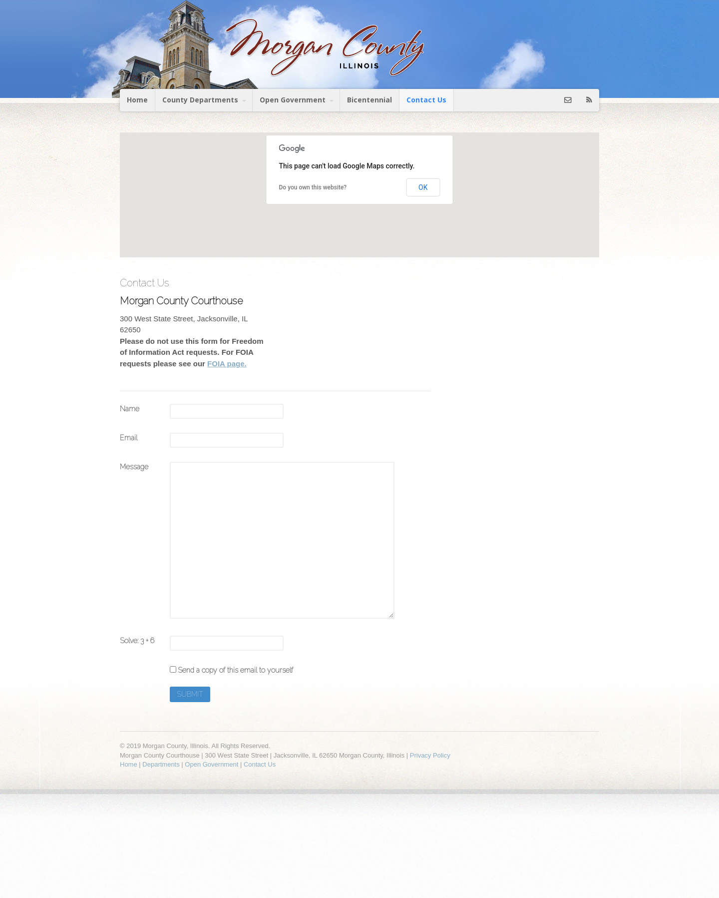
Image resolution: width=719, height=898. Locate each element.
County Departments (200, 99)
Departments (160, 764)
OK (422, 187)
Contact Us (426, 99)
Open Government (293, 99)
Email (128, 438)
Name (129, 409)
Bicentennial (369, 99)
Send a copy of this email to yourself (235, 670)
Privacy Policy (430, 755)
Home (137, 99)
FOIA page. (227, 363)
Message (134, 467)
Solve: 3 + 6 (137, 641)
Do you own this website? (313, 187)
